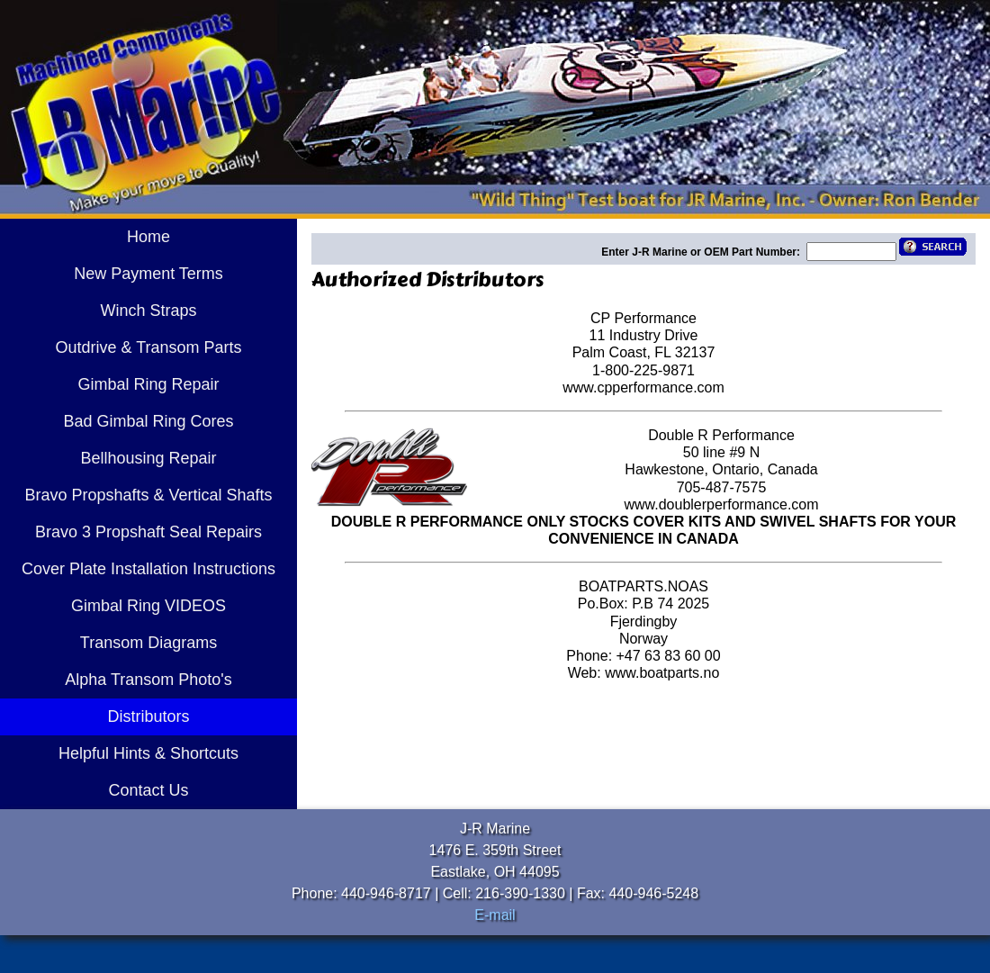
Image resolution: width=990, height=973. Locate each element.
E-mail (494, 915)
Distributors (148, 716)
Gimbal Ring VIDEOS (148, 606)
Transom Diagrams (148, 643)
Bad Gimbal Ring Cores (148, 421)
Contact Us (148, 790)
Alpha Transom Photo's (148, 680)
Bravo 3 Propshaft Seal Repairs (148, 532)
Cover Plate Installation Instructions (148, 569)
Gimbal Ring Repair (148, 384)
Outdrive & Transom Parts (148, 347)
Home (148, 237)
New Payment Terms (148, 274)
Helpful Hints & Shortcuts (148, 753)
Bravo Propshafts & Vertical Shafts (148, 495)
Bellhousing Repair (148, 458)
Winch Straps (148, 311)
